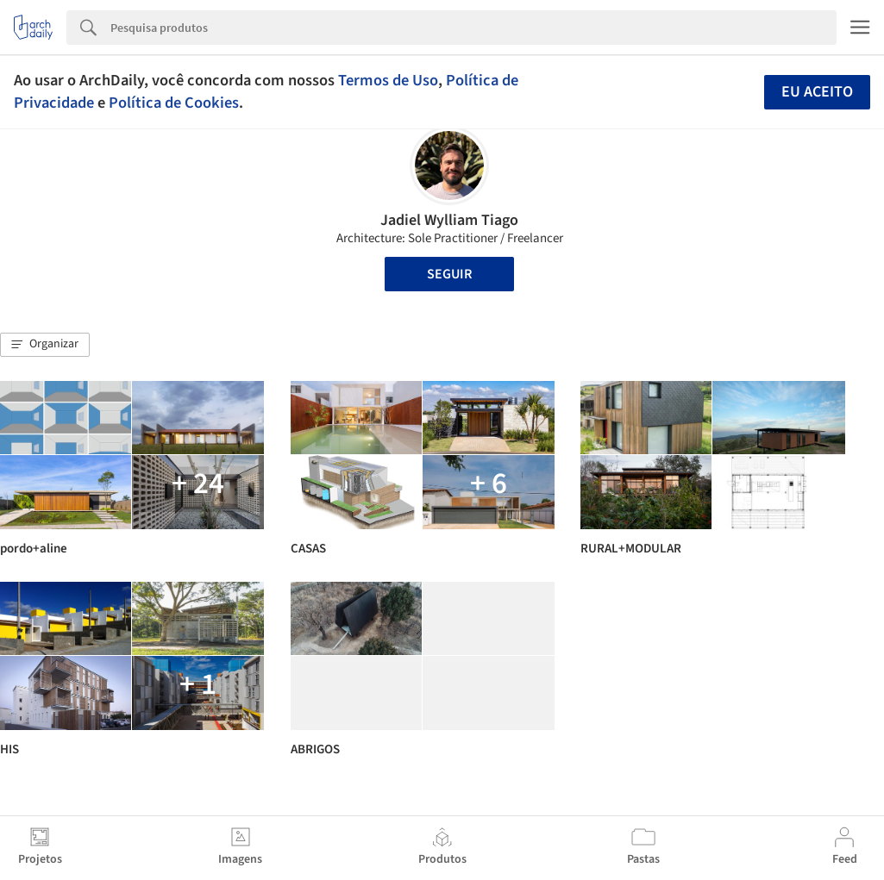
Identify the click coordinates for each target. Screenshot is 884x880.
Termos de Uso (388, 80)
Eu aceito (817, 92)
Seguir (449, 274)
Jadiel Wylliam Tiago (449, 220)
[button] (45, 345)
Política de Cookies (174, 102)
